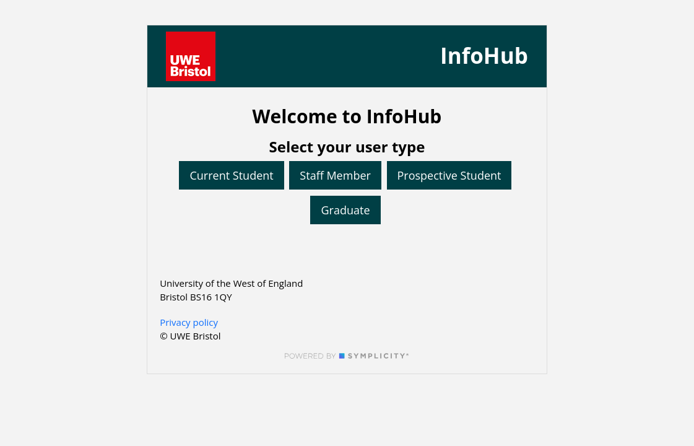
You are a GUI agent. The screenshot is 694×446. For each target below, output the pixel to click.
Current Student (231, 175)
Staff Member (335, 175)
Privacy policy (189, 322)
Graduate (345, 210)
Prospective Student (449, 175)
